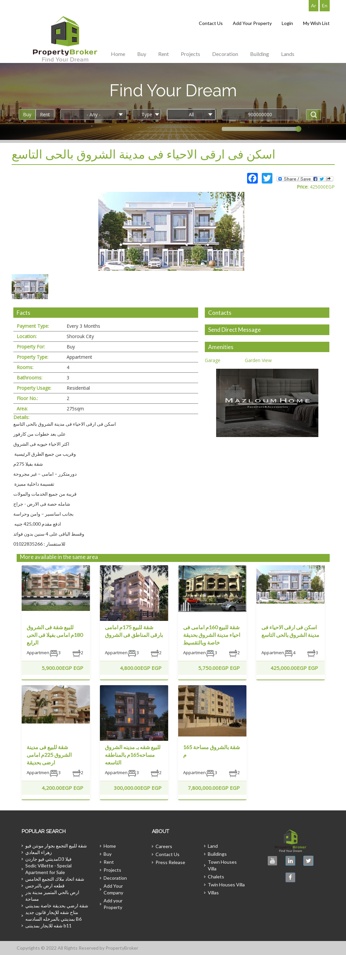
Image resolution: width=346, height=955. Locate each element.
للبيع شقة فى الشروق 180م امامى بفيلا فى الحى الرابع (55, 635)
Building (259, 54)
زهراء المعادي (38, 852)
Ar (313, 5)
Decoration (225, 54)
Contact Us (211, 23)
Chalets (216, 876)
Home (118, 54)
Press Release (170, 862)
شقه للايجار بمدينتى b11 (48, 925)
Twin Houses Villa (226, 884)
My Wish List (316, 23)
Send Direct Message (234, 329)
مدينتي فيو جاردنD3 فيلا (48, 859)
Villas (213, 892)
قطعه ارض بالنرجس (45, 885)
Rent (163, 54)
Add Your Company (113, 889)
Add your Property (113, 904)
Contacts (219, 312)
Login (287, 23)
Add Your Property (252, 23)
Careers (164, 846)
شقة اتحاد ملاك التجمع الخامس (54, 879)
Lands (287, 54)
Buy (141, 54)
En (324, 5)
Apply (313, 114)
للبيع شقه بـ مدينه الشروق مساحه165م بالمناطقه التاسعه (133, 754)
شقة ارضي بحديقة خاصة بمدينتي (56, 905)
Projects (190, 54)
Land (213, 846)
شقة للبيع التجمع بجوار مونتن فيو (56, 845)
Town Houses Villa (222, 865)
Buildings (217, 854)
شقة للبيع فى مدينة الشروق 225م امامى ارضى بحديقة (49, 754)
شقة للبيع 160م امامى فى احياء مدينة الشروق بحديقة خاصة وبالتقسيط (211, 635)
